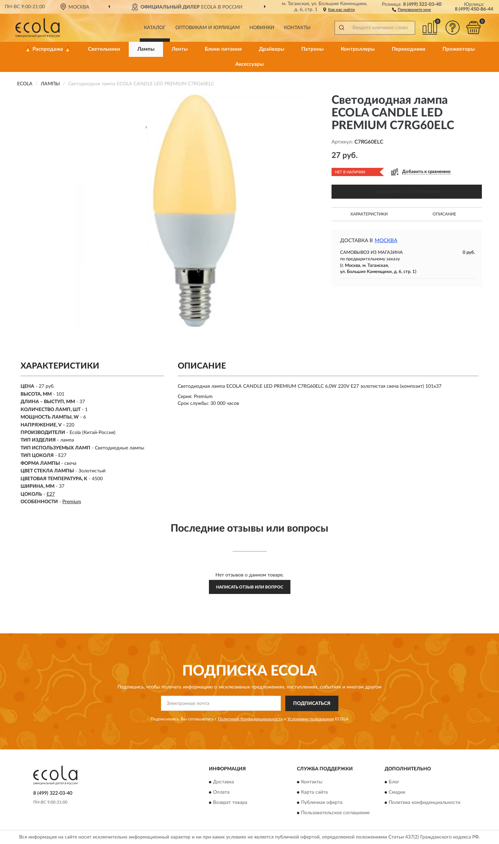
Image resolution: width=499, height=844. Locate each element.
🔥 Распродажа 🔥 (48, 49)
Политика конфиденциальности (424, 802)
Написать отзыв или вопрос (249, 587)
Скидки (397, 792)
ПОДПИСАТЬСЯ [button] (311, 703)
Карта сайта (314, 792)
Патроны (312, 49)
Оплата (221, 792)
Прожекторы (458, 49)
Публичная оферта (321, 802)
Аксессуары (249, 64)
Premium (71, 501)
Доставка (223, 782)
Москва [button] (386, 240)
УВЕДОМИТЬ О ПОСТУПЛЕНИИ (407, 192)
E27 (51, 494)
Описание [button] (444, 214)
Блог (394, 782)
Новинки (261, 27)
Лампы (145, 49)
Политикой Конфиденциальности (250, 719)
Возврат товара (230, 802)
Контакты (297, 27)
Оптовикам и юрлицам (207, 27)
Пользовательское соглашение (335, 813)
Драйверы (271, 49)
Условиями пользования (310, 719)
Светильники (104, 49)
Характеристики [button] (369, 214)
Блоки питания (223, 49)
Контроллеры (358, 49)
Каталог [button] (155, 27)
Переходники (408, 49)
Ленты (180, 49)
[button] (411, 9)
